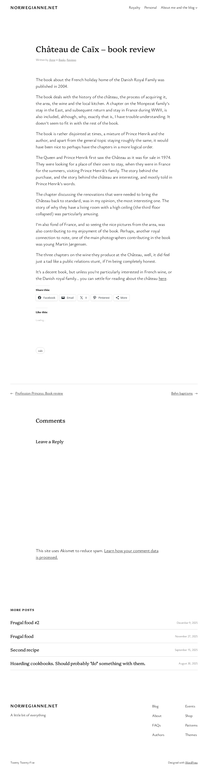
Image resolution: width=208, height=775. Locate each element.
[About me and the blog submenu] (196, 7)
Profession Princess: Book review (39, 393)
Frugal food (21, 636)
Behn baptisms (182, 393)
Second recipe (24, 649)
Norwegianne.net (34, 7)
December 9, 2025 (187, 623)
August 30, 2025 (188, 663)
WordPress (191, 762)
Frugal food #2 (24, 622)
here (162, 278)
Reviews (71, 60)
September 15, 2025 (186, 650)
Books (62, 60)
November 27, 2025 (186, 636)
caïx (40, 351)
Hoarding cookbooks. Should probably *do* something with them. (77, 663)
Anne (52, 60)
